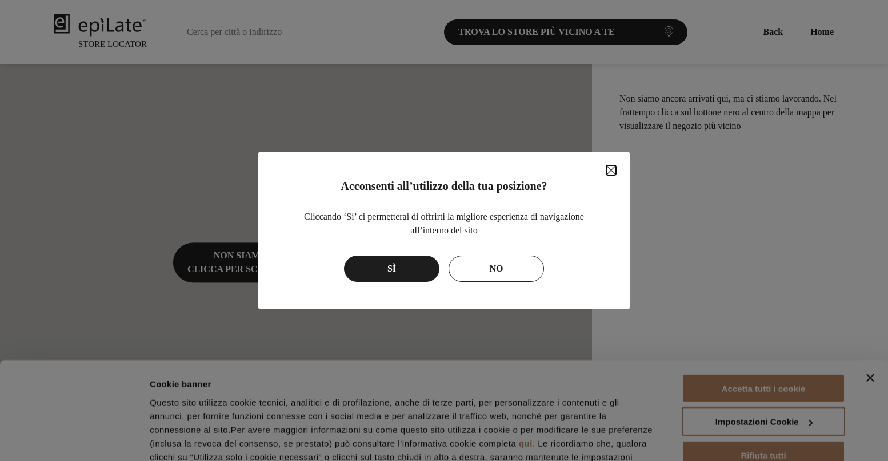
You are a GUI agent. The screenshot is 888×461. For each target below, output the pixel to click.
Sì (391, 268)
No (496, 268)
